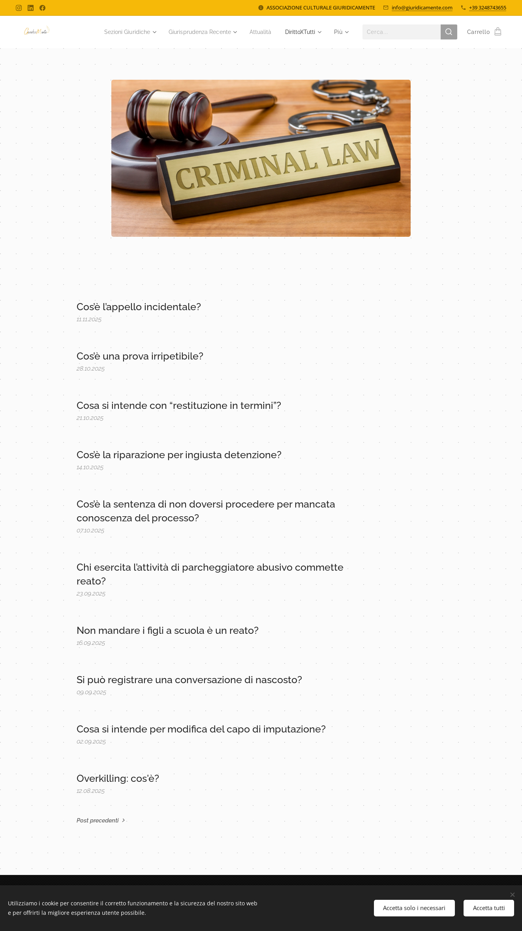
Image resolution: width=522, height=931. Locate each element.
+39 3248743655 (487, 7)
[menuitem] (116, 32)
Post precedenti (98, 820)
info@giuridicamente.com (422, 7)
